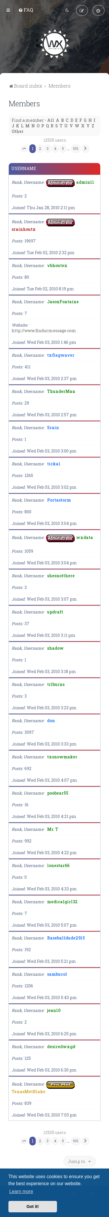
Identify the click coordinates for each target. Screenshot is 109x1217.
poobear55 (57, 792)
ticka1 (53, 463)
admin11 (85, 181)
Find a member (28, 119)
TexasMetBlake (28, 1091)
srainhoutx (24, 228)
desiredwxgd (61, 1046)
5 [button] (63, 147)
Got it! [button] (32, 1206)
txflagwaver (60, 354)
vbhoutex (57, 265)
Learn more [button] (21, 1191)
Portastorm (59, 499)
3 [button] (48, 147)
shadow (55, 647)
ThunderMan (61, 390)
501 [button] (75, 147)
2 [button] (40, 147)
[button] (24, 148)
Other (18, 131)
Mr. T (52, 828)
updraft (55, 611)
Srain (53, 427)
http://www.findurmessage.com (44, 330)
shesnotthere (61, 575)
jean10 (53, 1010)
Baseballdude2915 (66, 937)
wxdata (84, 536)
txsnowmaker (62, 756)
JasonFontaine (63, 301)
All (50, 119)
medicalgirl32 (62, 901)
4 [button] (55, 147)
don (51, 720)
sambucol (57, 973)
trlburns (56, 683)
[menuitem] (26, 9)
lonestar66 (58, 865)
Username (23, 168)
